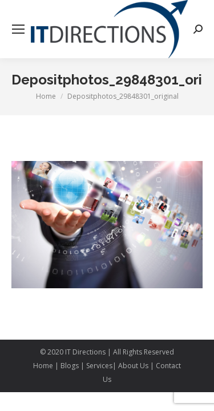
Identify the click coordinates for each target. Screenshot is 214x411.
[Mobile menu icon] (18, 29)
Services (99, 365)
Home (44, 365)
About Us (133, 365)
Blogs (69, 365)
